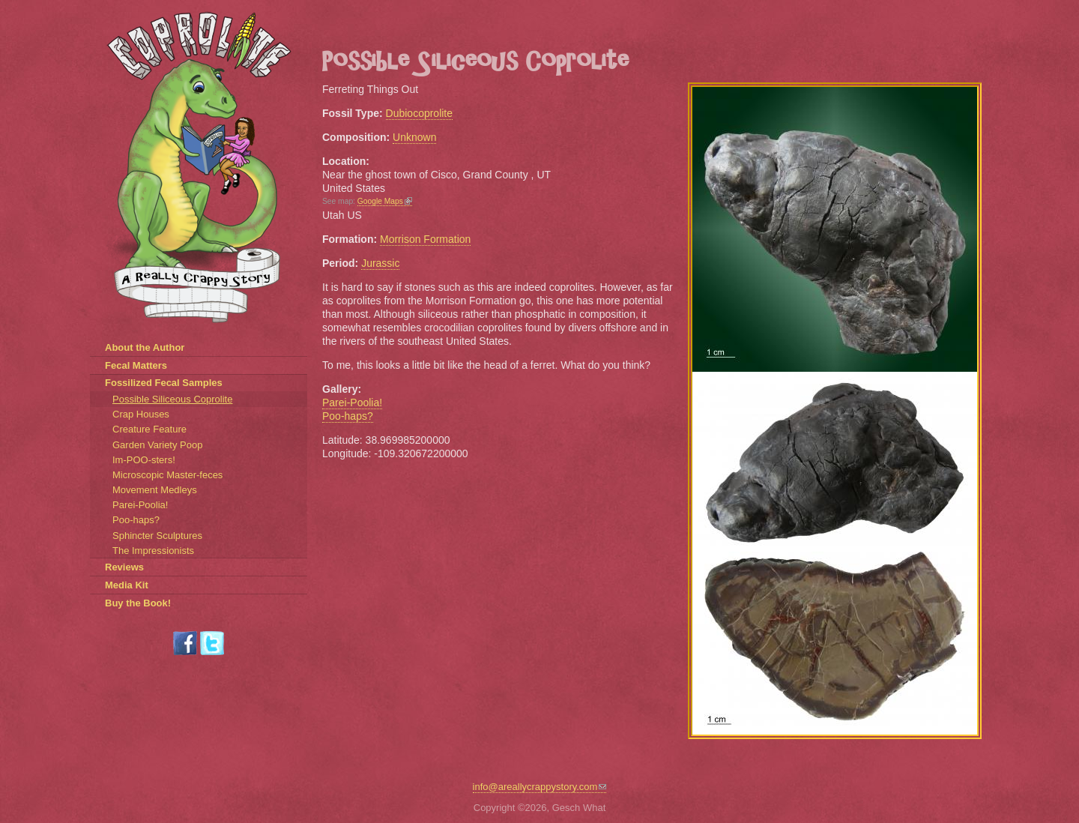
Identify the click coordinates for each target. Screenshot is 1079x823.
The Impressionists (153, 550)
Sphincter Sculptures (157, 535)
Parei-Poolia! (352, 403)
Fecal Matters (136, 365)
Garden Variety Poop (157, 444)
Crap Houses (140, 414)
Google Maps (384, 201)
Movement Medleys (154, 489)
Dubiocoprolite (419, 113)
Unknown (414, 137)
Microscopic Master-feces (167, 474)
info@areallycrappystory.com (540, 786)
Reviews (124, 567)
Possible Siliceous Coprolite (172, 399)
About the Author (144, 347)
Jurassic (380, 263)
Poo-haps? (347, 416)
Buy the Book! (138, 603)
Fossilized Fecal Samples (164, 382)
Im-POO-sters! (143, 459)
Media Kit (126, 585)
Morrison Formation (425, 239)
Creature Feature (149, 429)
